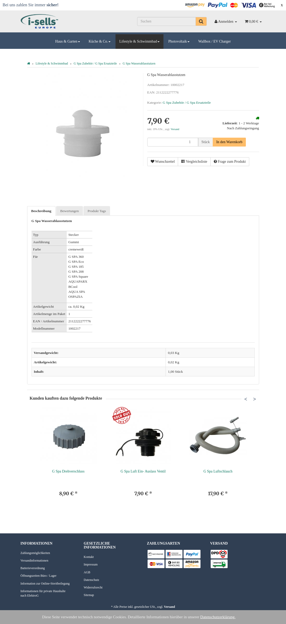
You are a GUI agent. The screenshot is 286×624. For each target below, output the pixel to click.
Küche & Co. (100, 41)
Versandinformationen (34, 560)
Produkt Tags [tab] (97, 211)
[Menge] (172, 142)
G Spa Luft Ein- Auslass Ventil (143, 471)
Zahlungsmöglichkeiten (35, 553)
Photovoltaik (179, 41)
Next (254, 399)
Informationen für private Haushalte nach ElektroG (43, 593)
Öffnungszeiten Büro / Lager (39, 576)
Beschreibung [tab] (41, 211)
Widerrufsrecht (93, 587)
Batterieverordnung (33, 568)
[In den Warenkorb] (229, 142)
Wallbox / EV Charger (214, 41)
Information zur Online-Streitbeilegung (45, 583)
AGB (87, 572)
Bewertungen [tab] (69, 211)
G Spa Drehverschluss (68, 471)
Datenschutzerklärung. (217, 617)
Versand (175, 129)
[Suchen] (166, 21)
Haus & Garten (67, 41)
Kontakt (89, 557)
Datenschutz (91, 580)
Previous (245, 399)
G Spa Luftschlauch (217, 471)
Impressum (91, 564)
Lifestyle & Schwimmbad (139, 41)
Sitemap (89, 595)
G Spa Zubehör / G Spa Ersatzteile (187, 102)
